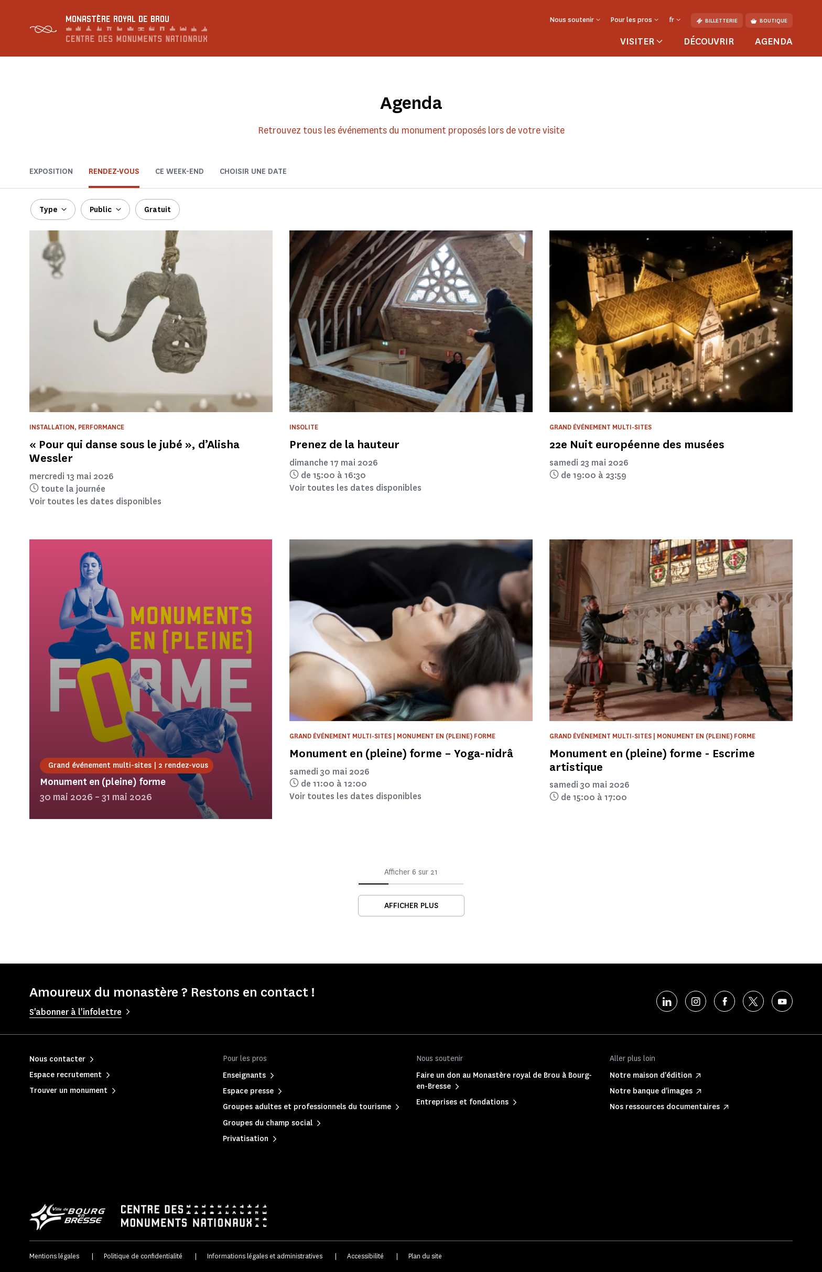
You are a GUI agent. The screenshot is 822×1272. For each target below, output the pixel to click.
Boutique (769, 21)
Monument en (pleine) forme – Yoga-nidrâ (401, 753)
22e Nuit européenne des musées (636, 444)
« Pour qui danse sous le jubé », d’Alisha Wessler (134, 451)
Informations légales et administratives (264, 1256)
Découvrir (709, 41)
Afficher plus (411, 906)
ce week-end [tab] (179, 171)
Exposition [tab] (51, 171)
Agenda (774, 41)
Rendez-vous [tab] (114, 171)
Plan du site (425, 1256)
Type (48, 210)
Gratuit (157, 210)
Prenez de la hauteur (344, 444)
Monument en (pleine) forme (103, 782)
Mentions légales (54, 1256)
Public (101, 210)
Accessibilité (365, 1256)
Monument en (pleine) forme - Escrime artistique (652, 760)
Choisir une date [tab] (253, 171)
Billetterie (717, 21)
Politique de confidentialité (143, 1256)
